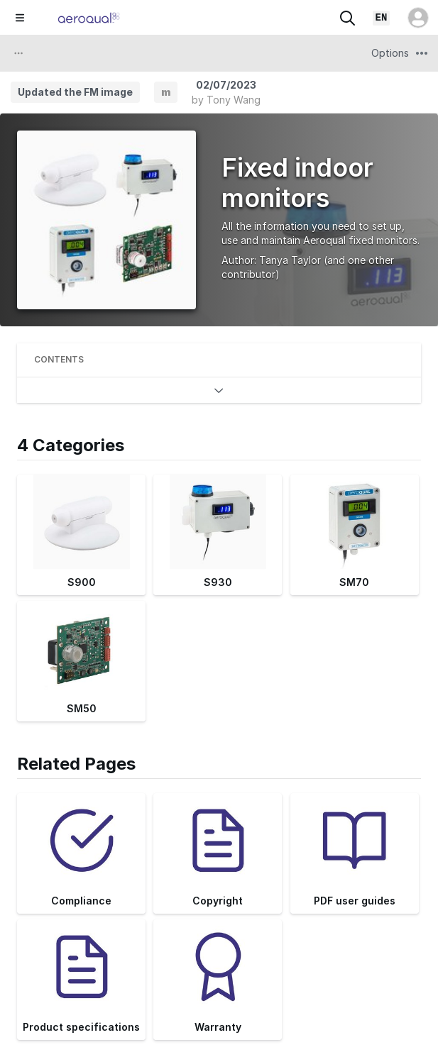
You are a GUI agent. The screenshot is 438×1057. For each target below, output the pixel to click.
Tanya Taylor (290, 260)
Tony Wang (234, 100)
